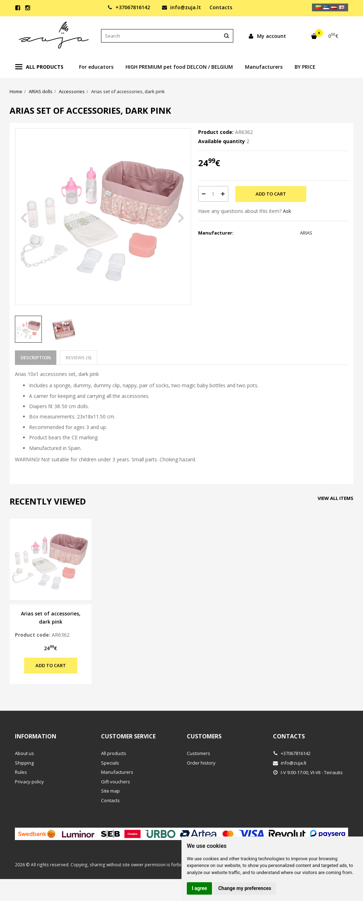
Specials (110, 763)
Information (35, 736)
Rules (21, 772)
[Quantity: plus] (223, 194)
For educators (96, 66)
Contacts (221, 7)
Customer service (128, 736)
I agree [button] (199, 888)
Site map (110, 791)
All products (39, 67)
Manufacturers (264, 66)
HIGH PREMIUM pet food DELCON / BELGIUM (179, 66)
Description (36, 357)
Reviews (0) (78, 357)
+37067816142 (128, 7)
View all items (335, 498)
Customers (204, 736)
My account (267, 36)
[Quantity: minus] (203, 194)
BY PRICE (305, 66)
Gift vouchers (115, 781)
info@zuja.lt (181, 7)
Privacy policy (29, 781)
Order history (201, 763)
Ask (287, 211)
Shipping (24, 763)
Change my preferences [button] (244, 888)
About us (24, 753)
